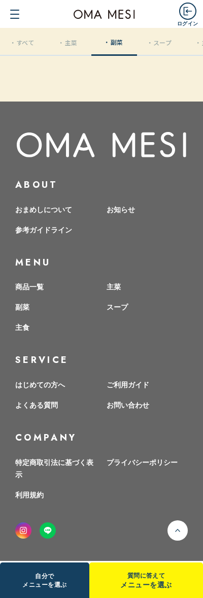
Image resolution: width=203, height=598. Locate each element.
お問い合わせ (128, 405)
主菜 (114, 286)
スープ (117, 307)
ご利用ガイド (128, 384)
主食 (22, 327)
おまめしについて (43, 209)
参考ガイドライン (43, 229)
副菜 (22, 307)
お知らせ (121, 209)
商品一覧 (29, 286)
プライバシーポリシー (142, 462)
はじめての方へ (40, 384)
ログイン (187, 23)
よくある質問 (36, 405)
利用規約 (29, 494)
